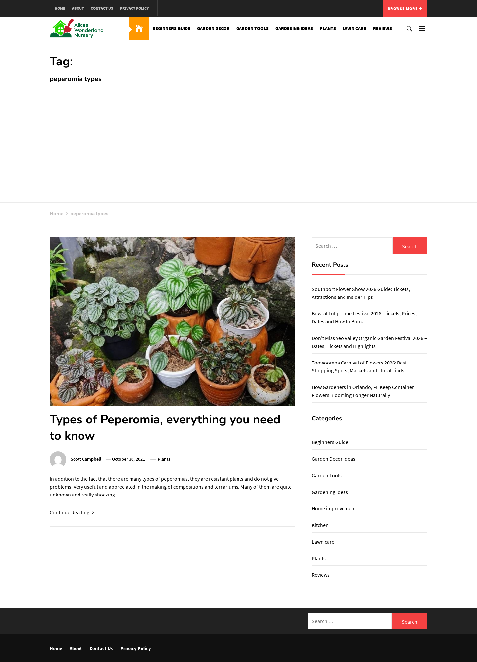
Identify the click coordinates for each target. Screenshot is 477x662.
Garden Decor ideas (333, 458)
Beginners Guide (171, 28)
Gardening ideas (294, 28)
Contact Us (102, 8)
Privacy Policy (134, 8)
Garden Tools (252, 28)
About (78, 8)
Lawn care (354, 28)
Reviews (382, 28)
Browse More (405, 8)
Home (60, 8)
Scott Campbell (86, 459)
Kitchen (320, 525)
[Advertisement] (238, 139)
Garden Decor (213, 28)
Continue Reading (72, 512)
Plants (328, 28)
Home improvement (334, 508)
